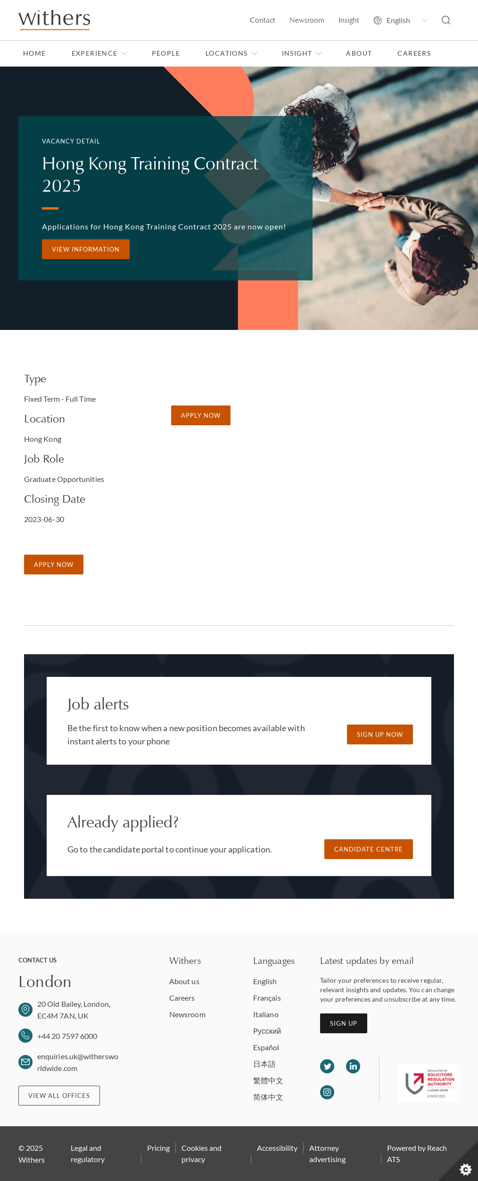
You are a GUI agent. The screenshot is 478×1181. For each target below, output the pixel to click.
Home (34, 53)
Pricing (158, 1147)
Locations (232, 53)
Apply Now (54, 564)
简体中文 (268, 1096)
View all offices (59, 1095)
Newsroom (306, 20)
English (265, 981)
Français (267, 997)
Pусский (267, 1030)
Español (266, 1047)
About (359, 53)
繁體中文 (268, 1080)
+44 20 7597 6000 (67, 1035)
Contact (262, 20)
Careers (414, 53)
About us (184, 981)
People (166, 53)
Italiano (266, 1014)
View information (86, 249)
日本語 (264, 1063)
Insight (348, 20)
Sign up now (380, 734)
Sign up (343, 1023)
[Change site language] (400, 20)
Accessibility (277, 1147)
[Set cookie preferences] (458, 1161)
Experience (100, 53)
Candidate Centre (368, 849)
